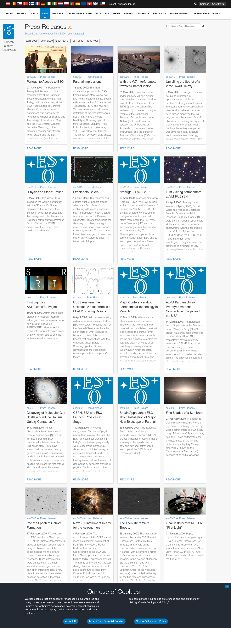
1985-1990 (93, 40)
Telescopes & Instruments (84, 13)
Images (21, 13)
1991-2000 (77, 40)
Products (159, 13)
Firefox (15, 623)
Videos (34, 13)
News (45, 15)
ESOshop (58, 13)
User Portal (218, 3)
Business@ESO (179, 13)
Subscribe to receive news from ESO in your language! (54, 33)
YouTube (8, 544)
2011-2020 (47, 40)
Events (128, 13)
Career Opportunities (206, 13)
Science (204, 3)
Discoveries (112, 13)
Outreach (143, 13)
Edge (14, 619)
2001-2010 (62, 40)
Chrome (16, 616)
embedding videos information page (23, 552)
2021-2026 (31, 40)
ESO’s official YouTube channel (91, 544)
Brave (15, 612)
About (9, 13)
